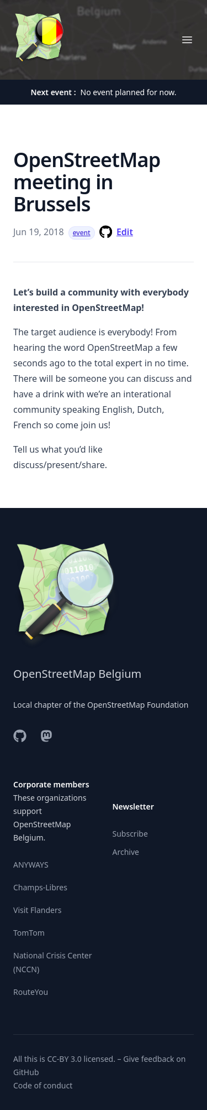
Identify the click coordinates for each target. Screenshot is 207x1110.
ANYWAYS (31, 864)
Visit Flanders (37, 910)
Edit (124, 232)
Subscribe (130, 833)
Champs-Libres (40, 887)
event (82, 232)
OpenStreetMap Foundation (137, 704)
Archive (126, 852)
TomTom (29, 932)
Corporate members (51, 784)
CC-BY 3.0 (64, 1059)
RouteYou (30, 992)
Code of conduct (42, 1085)
